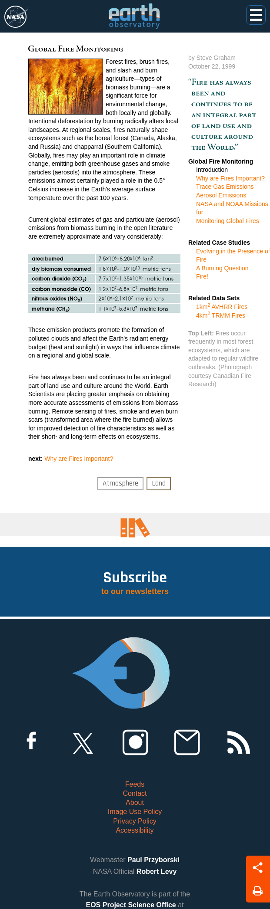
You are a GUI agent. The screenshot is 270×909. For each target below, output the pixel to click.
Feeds (134, 784)
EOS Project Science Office (131, 905)
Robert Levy (157, 871)
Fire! (202, 276)
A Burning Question (222, 268)
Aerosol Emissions (221, 195)
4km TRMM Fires (220, 315)
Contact (135, 793)
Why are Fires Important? (78, 458)
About (135, 802)
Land (159, 483)
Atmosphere (120, 483)
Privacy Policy (135, 821)
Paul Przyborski (153, 859)
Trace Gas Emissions (225, 186)
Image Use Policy (135, 811)
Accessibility (134, 830)
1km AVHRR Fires (221, 306)
